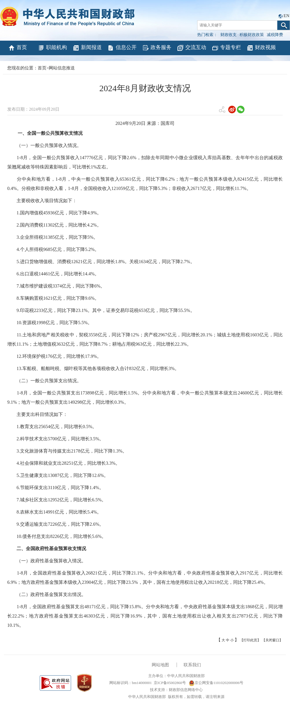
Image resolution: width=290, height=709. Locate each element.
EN (286, 15)
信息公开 (122, 47)
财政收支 (228, 35)
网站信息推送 (62, 68)
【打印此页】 (250, 640)
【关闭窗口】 (272, 640)
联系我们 (192, 665)
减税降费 (275, 35)
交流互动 (191, 47)
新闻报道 (87, 47)
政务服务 (156, 47)
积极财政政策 (252, 35)
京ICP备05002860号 (170, 683)
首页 (17, 47)
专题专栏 (226, 47)
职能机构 (52, 47)
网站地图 (160, 665)
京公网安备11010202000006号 (216, 683)
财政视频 (261, 47)
